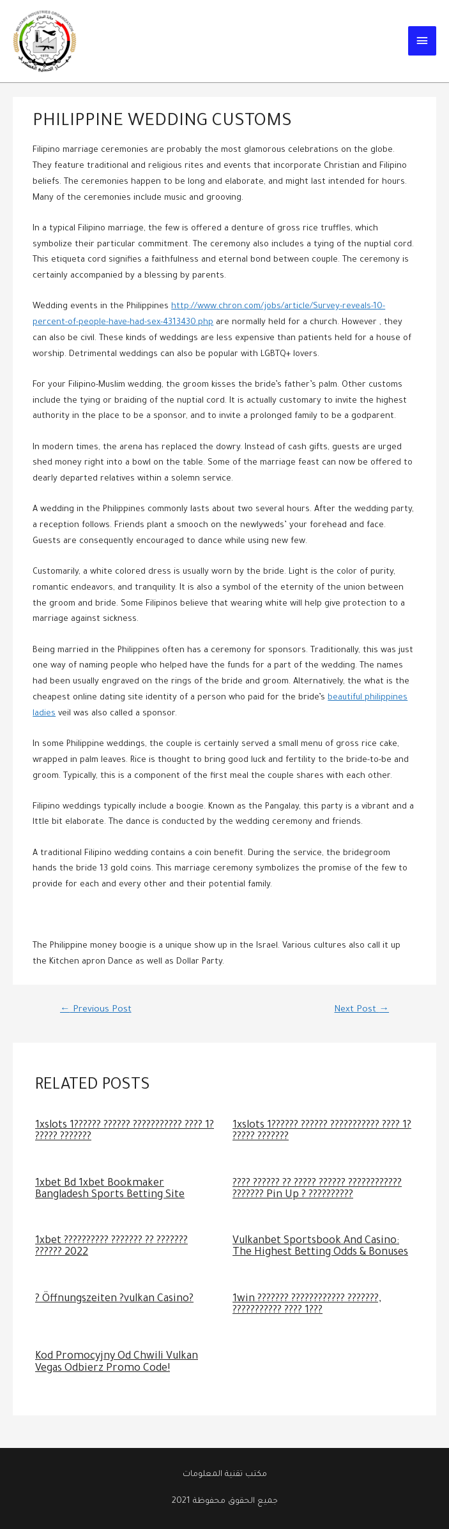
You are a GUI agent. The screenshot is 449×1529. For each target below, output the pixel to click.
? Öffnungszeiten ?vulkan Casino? (114, 1300)
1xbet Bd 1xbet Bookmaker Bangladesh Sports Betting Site (110, 1190)
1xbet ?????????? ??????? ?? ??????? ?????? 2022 (111, 1247)
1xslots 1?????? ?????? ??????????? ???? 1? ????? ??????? (124, 1132)
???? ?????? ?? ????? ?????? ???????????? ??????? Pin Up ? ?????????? (317, 1190)
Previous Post (96, 1010)
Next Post (361, 1010)
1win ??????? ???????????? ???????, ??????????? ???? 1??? (306, 1305)
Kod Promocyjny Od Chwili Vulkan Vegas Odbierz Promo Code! (116, 1363)
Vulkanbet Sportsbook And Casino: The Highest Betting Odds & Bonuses (320, 1247)
